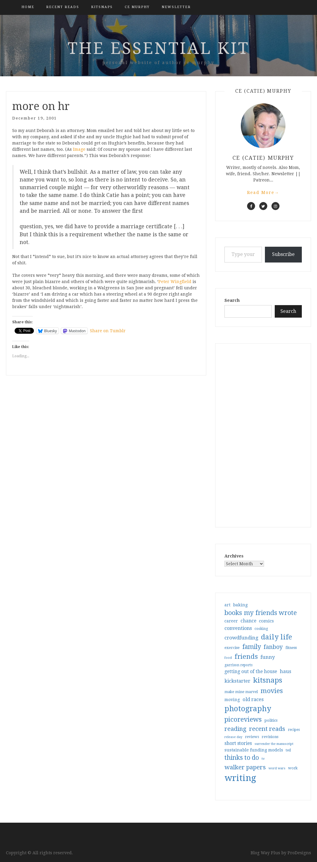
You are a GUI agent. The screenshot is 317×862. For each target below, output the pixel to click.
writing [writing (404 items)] (240, 778)
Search (232, 300)
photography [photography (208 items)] (247, 708)
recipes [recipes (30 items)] (294, 730)
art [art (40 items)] (227, 604)
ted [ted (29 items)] (288, 750)
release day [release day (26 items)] (233, 737)
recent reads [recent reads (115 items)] (267, 728)
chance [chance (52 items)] (248, 621)
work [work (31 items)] (293, 768)
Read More (263, 192)
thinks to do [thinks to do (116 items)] (241, 757)
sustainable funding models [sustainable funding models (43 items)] (253, 750)
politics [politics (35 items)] (270, 720)
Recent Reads (62, 7)
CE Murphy (137, 7)
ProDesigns (299, 852)
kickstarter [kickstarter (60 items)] (237, 681)
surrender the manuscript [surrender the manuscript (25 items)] (273, 744)
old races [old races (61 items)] (253, 699)
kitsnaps (102, 7)
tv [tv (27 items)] (263, 759)
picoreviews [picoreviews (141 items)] (243, 719)
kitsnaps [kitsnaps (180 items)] (267, 680)
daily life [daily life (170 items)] (276, 637)
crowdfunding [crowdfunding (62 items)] (241, 638)
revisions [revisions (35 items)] (270, 736)
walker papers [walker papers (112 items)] (245, 767)
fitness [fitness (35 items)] (291, 647)
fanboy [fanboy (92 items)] (273, 647)
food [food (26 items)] (228, 658)
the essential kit (158, 48)
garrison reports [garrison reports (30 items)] (238, 665)
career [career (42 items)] (231, 621)
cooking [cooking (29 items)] (261, 629)
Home (27, 7)
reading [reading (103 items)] (235, 728)
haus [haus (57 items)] (285, 671)
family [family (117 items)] (251, 646)
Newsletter (176, 7)
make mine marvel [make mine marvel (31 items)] (241, 692)
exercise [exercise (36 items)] (232, 647)
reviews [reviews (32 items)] (252, 736)
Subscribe (283, 254)
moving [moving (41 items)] (232, 699)
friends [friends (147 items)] (246, 656)
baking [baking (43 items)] (240, 604)
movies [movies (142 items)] (271, 691)
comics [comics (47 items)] (266, 621)
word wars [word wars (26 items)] (276, 768)
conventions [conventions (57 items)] (238, 628)
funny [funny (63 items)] (267, 657)
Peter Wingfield (174, 281)
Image (79, 149)
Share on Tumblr (108, 330)
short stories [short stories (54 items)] (238, 743)
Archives (233, 556)
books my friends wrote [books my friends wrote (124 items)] (260, 612)
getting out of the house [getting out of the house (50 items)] (250, 671)
